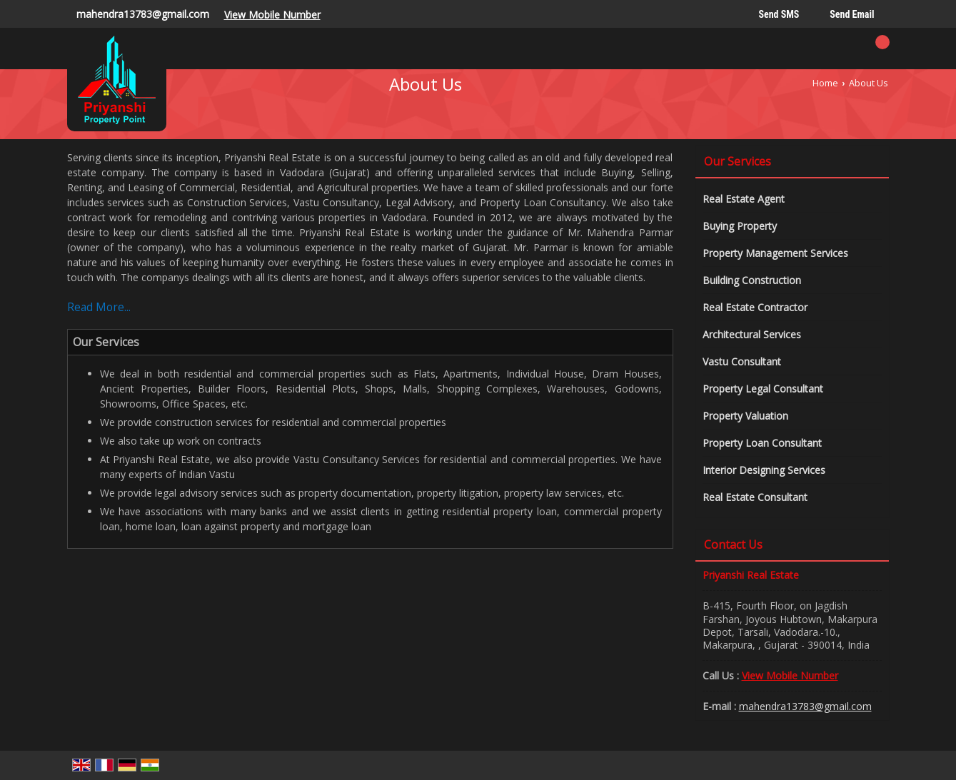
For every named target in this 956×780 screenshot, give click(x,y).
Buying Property (740, 226)
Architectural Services (752, 334)
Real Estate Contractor (755, 307)
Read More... (99, 307)
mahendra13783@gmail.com (142, 14)
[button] (272, 14)
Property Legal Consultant (763, 388)
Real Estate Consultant (755, 497)
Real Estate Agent (744, 199)
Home (825, 83)
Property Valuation (745, 415)
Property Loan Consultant (762, 443)
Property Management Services (775, 253)
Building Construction (752, 280)
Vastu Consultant (742, 361)
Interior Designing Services (764, 470)
